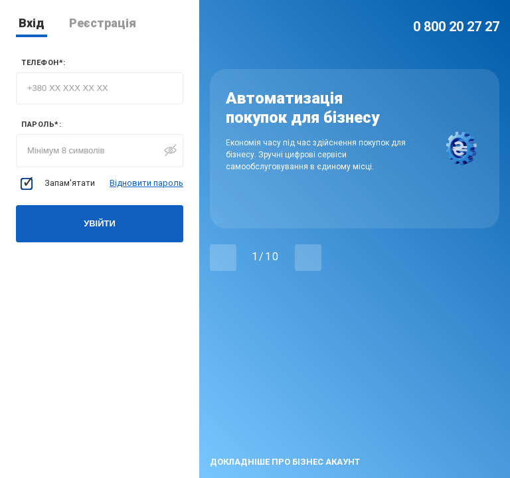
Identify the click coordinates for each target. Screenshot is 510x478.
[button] (223, 257)
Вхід (31, 23)
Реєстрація (102, 23)
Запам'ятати (58, 184)
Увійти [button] (100, 223)
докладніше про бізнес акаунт (285, 462)
